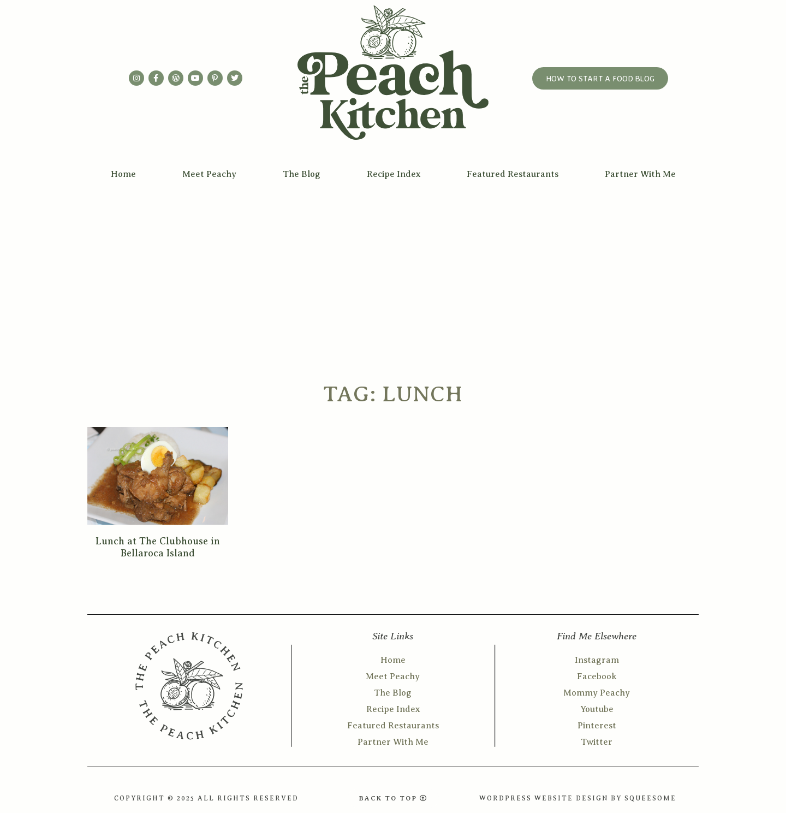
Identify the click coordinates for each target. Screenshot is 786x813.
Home (123, 174)
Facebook (597, 676)
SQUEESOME (650, 798)
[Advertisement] (393, 268)
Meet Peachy (209, 174)
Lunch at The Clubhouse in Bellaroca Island (158, 547)
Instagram (597, 660)
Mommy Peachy (596, 693)
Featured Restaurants (512, 174)
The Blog (301, 174)
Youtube (597, 709)
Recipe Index (393, 174)
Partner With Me (640, 174)
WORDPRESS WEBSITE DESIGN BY (551, 798)
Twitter (596, 742)
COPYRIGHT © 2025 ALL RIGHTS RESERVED (206, 798)
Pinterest (596, 726)
